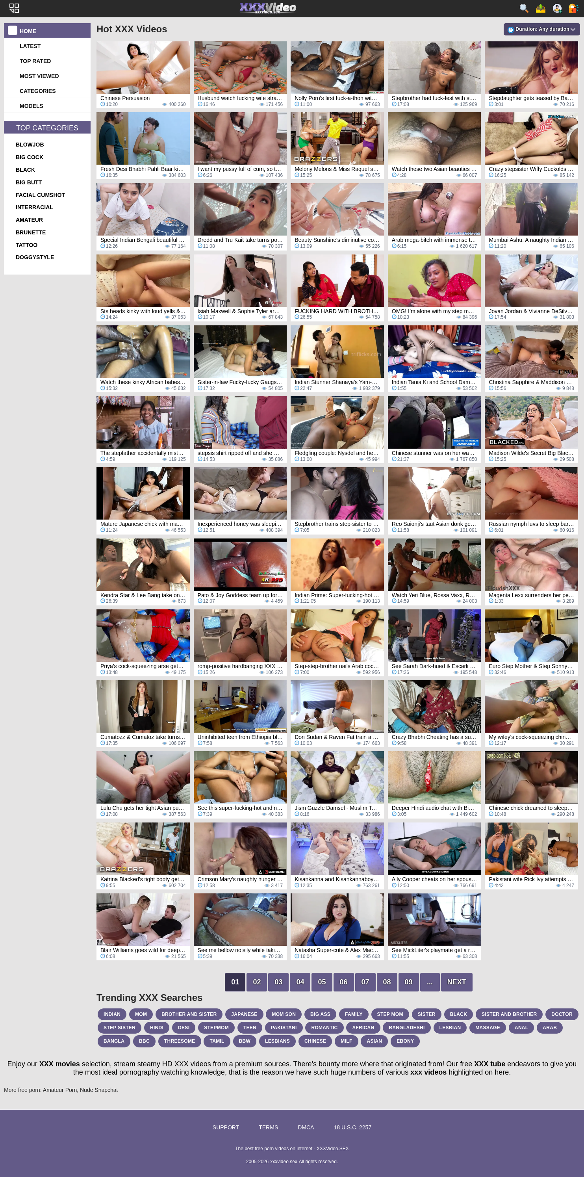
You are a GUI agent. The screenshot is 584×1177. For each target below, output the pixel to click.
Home (28, 31)
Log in (573, 8)
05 (322, 982)
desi (183, 1027)
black (25, 170)
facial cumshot (40, 195)
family (354, 1014)
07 (365, 982)
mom (141, 1014)
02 (257, 982)
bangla (114, 1041)
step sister (119, 1027)
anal (521, 1027)
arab (550, 1027)
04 (300, 982)
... (430, 982)
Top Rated (35, 61)
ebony (405, 1041)
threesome (179, 1041)
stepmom (216, 1027)
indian (112, 1014)
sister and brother (509, 1014)
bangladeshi (407, 1027)
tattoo (26, 245)
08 (387, 982)
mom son (284, 1014)
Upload (540, 8)
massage (487, 1027)
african (363, 1027)
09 (409, 982)
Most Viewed (39, 76)
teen (249, 1027)
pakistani (284, 1027)
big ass (320, 1014)
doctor (562, 1014)
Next (456, 982)
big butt (29, 182)
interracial (34, 207)
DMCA (306, 1127)
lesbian (450, 1027)
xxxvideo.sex (283, 1161)
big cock (29, 157)
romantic (324, 1027)
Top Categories (47, 128)
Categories (38, 91)
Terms (268, 1127)
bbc (144, 1041)
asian (374, 1041)
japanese (244, 1014)
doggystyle (35, 257)
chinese (315, 1041)
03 (278, 982)
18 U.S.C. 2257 (352, 1127)
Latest (30, 46)
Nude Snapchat (99, 1090)
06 (344, 982)
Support (226, 1127)
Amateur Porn (60, 1090)
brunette (31, 232)
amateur (29, 220)
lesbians (277, 1041)
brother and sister (189, 1014)
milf (346, 1041)
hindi (156, 1027)
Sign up (557, 8)
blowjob (30, 144)
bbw (245, 1041)
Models (31, 106)
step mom (390, 1014)
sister (427, 1014)
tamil (216, 1041)
